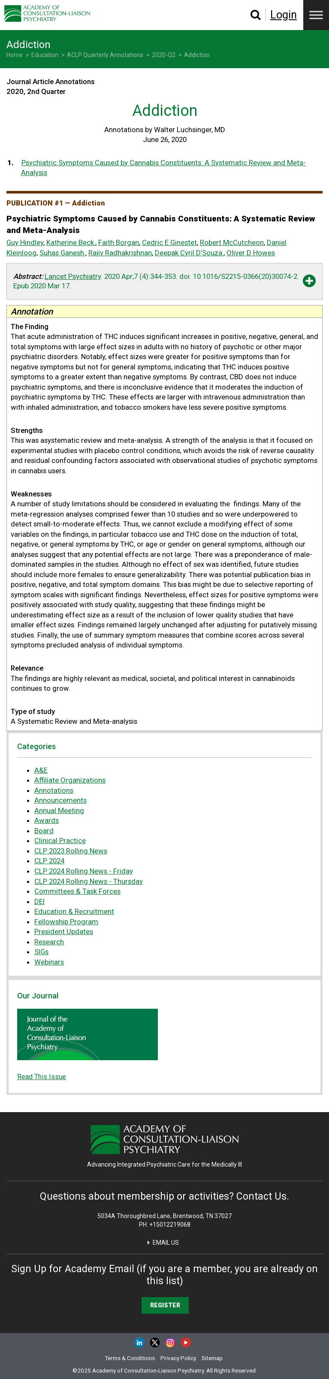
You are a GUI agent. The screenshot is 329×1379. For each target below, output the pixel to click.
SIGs (41, 951)
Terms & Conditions (130, 1358)
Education (44, 54)
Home (14, 54)
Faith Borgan (118, 242)
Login (283, 14)
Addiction (197, 54)
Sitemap (212, 1358)
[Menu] (316, 15)
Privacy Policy (178, 1358)
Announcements (60, 800)
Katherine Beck (70, 242)
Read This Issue (41, 1077)
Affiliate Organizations (70, 780)
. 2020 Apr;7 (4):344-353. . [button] (156, 281)
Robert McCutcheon (232, 242)
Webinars (49, 962)
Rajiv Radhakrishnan (120, 252)
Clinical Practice (60, 840)
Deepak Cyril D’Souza (188, 252)
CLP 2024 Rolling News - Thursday (88, 881)
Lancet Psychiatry (73, 276)
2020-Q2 (163, 54)
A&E (41, 770)
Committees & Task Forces (77, 891)
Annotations (53, 790)
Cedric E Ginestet (169, 242)
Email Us (166, 1242)
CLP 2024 (49, 860)
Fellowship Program (66, 921)
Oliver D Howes (250, 252)
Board (44, 830)
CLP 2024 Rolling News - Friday (83, 871)
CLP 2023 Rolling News (70, 851)
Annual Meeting (59, 810)
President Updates (63, 931)
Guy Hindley (24, 242)
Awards (46, 820)
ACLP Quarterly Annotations (105, 54)
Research (49, 941)
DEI (39, 901)
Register (165, 1305)
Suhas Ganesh (61, 252)
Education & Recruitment (74, 911)
